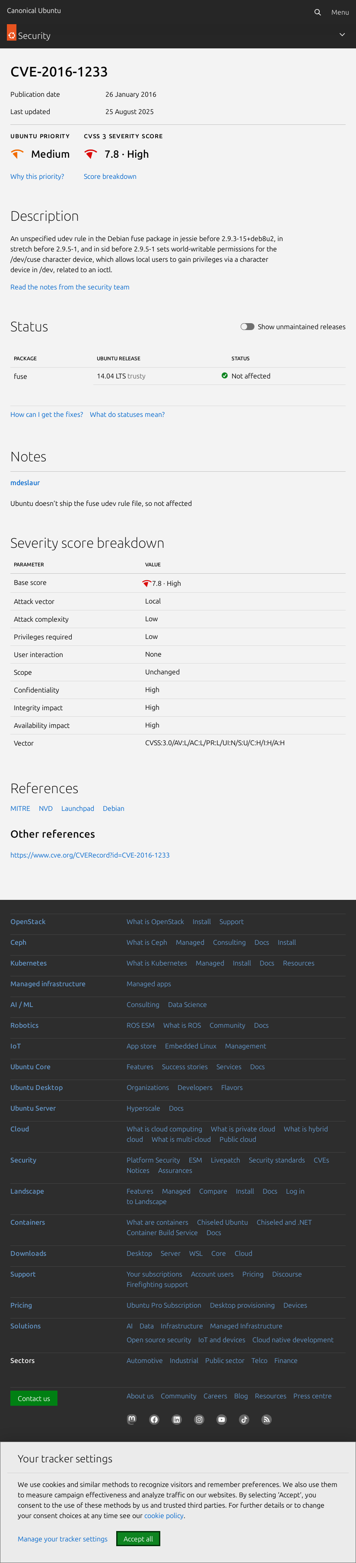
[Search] (317, 12)
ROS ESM (141, 1025)
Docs (261, 942)
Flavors (232, 1087)
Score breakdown (110, 176)
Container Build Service (162, 1232)
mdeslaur (25, 482)
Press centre (312, 1396)
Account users (212, 1274)
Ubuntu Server (33, 1108)
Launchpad (77, 808)
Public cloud (237, 1139)
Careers (215, 1396)
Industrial (184, 1360)
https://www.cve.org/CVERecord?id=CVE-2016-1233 (90, 855)
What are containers (157, 1222)
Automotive (145, 1360)
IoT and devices (221, 1340)
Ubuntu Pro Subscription (164, 1305)
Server (171, 1253)
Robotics (24, 1025)
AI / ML (21, 1004)
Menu (340, 12)
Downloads (28, 1253)
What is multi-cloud (181, 1139)
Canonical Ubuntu (34, 10)
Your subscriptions (154, 1274)
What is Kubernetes (157, 963)
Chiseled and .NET (284, 1222)
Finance (286, 1360)
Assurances (175, 1170)
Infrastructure (182, 1326)
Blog (241, 1396)
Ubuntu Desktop (36, 1087)
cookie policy (164, 1515)
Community (227, 1025)
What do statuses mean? (127, 414)
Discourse (287, 1274)
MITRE (20, 808)
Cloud (19, 1129)
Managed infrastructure (48, 984)
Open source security (159, 1340)
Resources (299, 963)
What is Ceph (147, 942)
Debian (113, 808)
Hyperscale (143, 1108)
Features (140, 1067)
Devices (295, 1305)
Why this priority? (37, 176)
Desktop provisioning (242, 1305)
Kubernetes (28, 963)
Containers (27, 1222)
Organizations (148, 1087)
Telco (259, 1360)
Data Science (187, 1004)
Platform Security (153, 1160)
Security (23, 1160)
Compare (213, 1191)
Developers (195, 1087)
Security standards (277, 1160)
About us (140, 1396)
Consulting (229, 942)
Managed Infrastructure (246, 1326)
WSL (196, 1253)
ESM (195, 1160)
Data (147, 1326)
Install (202, 921)
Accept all (138, 1539)
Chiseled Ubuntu (222, 1222)
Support (231, 921)
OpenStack (28, 921)
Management (245, 1046)
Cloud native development (293, 1340)
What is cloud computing (164, 1129)
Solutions (25, 1326)
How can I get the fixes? (46, 414)
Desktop (139, 1253)
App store (141, 1046)
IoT (15, 1046)
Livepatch (225, 1160)
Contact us (34, 1398)
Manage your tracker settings (63, 1539)
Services (229, 1067)
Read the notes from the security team (70, 287)
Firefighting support (157, 1284)
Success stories (185, 1067)
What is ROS (182, 1025)
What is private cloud (243, 1129)
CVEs (321, 1160)
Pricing (253, 1274)
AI (130, 1326)
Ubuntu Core (30, 1067)
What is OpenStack (155, 921)
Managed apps (149, 984)
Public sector (225, 1360)
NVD (46, 808)
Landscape (27, 1191)
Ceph (18, 942)
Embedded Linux (190, 1046)
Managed (190, 942)
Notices (138, 1170)
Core (218, 1253)
